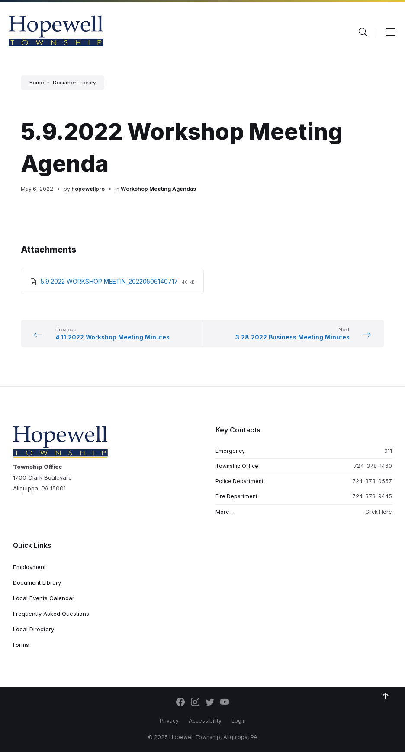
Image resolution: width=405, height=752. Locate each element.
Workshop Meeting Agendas (158, 189)
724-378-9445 (372, 496)
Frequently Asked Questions (51, 613)
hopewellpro (88, 189)
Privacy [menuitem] (169, 720)
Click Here (378, 512)
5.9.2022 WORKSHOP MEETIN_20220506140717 (110, 281)
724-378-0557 (372, 481)
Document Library (74, 83)
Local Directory (33, 629)
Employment (29, 566)
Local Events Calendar (43, 598)
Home (36, 83)
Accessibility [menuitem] (205, 720)
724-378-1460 (373, 466)
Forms (21, 644)
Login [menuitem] (238, 720)
